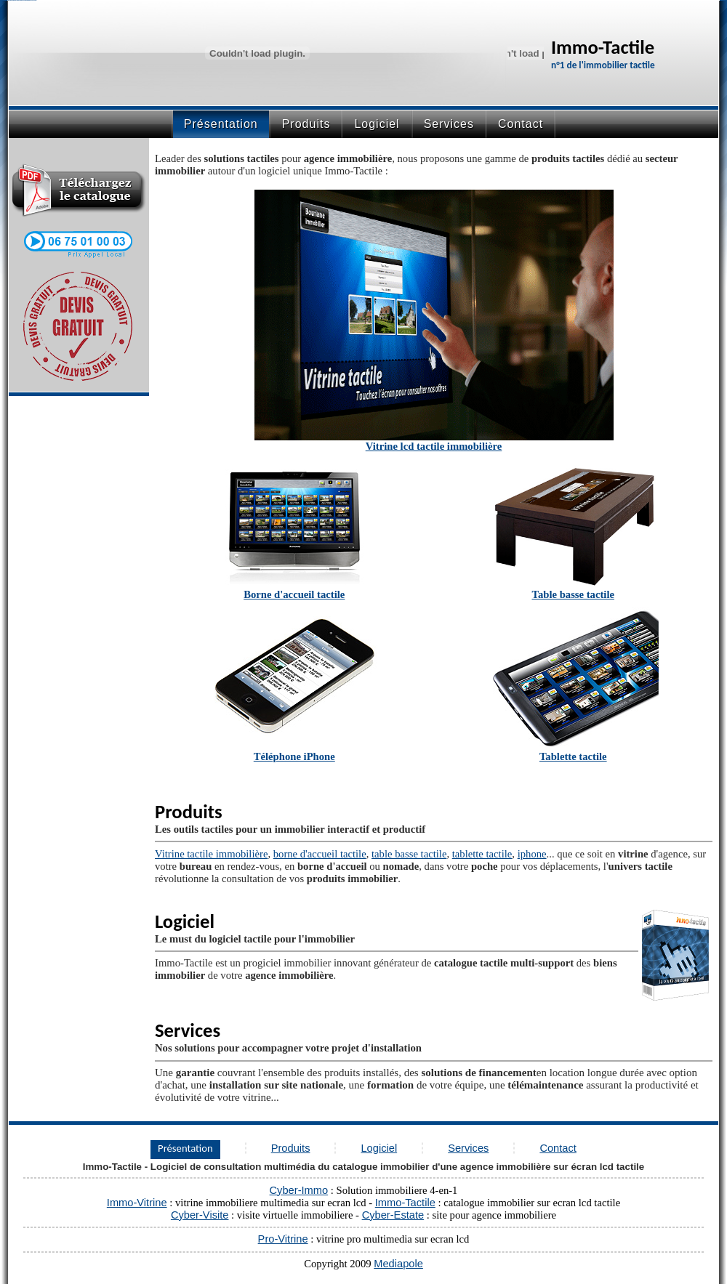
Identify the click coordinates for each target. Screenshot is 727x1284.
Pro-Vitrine (283, 1239)
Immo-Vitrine (137, 1202)
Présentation (185, 1148)
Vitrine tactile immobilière (211, 854)
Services (449, 124)
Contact (520, 124)
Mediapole (398, 1263)
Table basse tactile (573, 594)
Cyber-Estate (393, 1215)
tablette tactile (482, 854)
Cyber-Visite (200, 1215)
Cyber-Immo (299, 1190)
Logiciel (376, 124)
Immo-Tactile (405, 1202)
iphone (532, 854)
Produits (306, 124)
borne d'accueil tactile (319, 854)
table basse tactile (408, 854)
